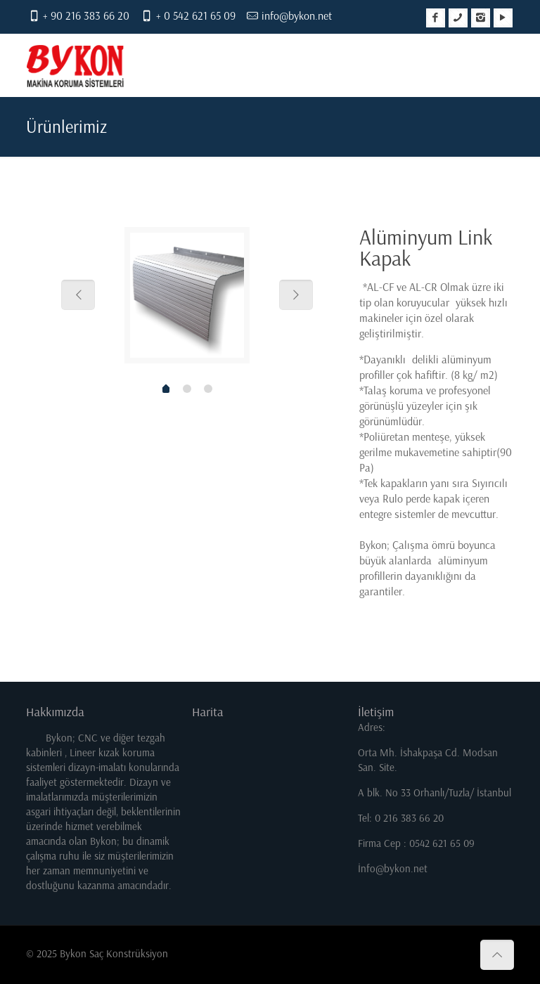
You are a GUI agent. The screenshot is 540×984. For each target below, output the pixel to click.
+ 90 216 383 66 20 (86, 15)
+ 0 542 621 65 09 (196, 15)
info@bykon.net (297, 15)
